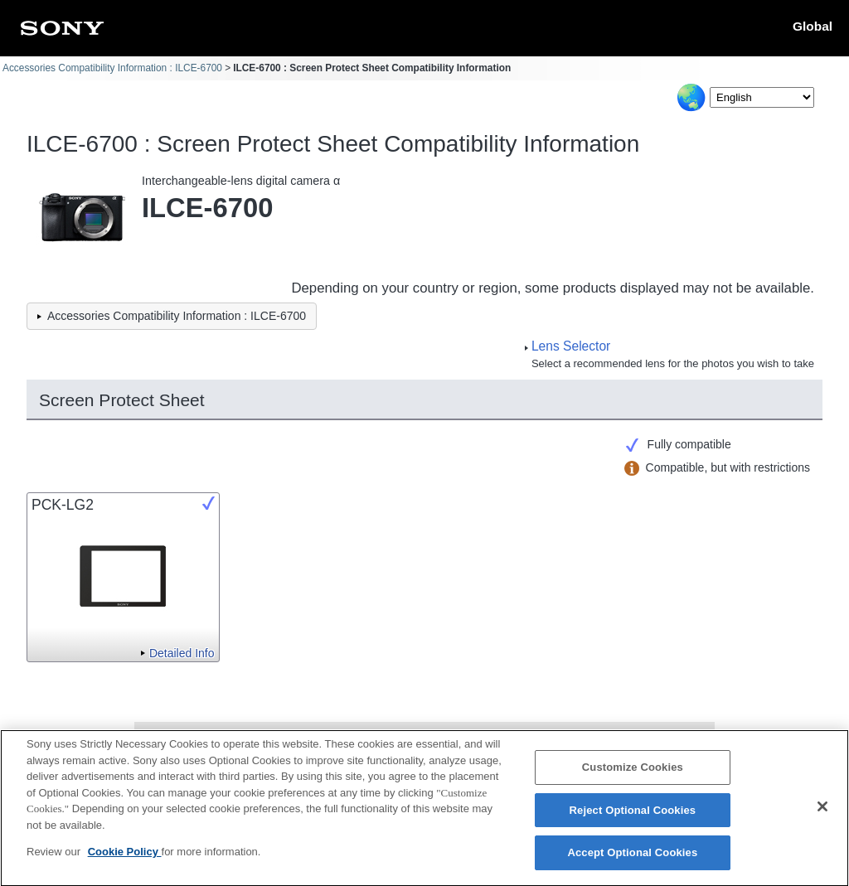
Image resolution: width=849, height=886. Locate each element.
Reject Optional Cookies (633, 820)
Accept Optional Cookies (632, 862)
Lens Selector (570, 346)
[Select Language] (762, 97)
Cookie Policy (125, 861)
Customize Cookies (632, 777)
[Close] (822, 816)
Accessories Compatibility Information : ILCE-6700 (112, 68)
